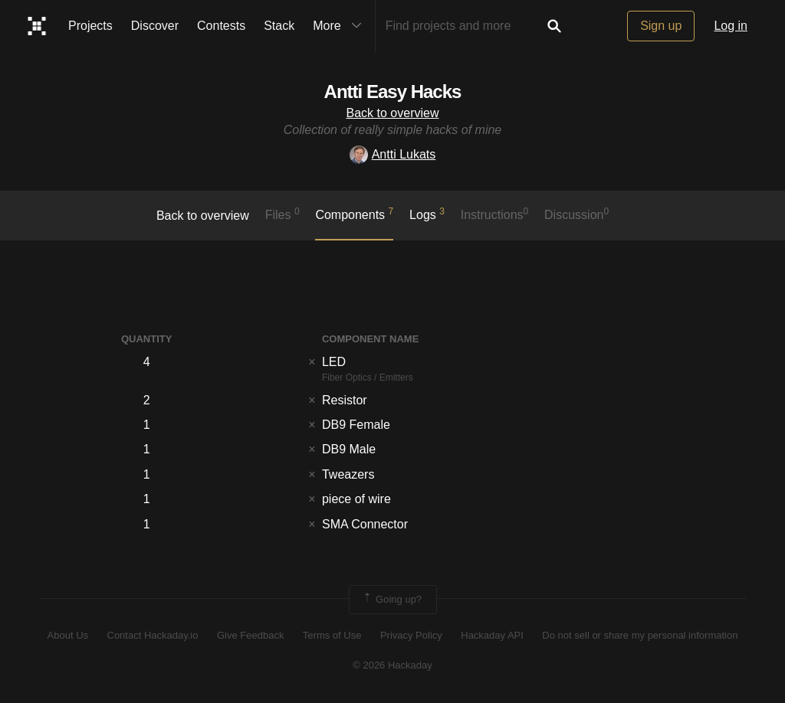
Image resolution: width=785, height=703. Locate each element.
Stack (279, 25)
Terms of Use (332, 635)
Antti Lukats (393, 154)
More (340, 26)
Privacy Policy (411, 635)
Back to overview (393, 112)
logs (427, 213)
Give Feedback (250, 635)
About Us (68, 635)
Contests (221, 25)
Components (354, 213)
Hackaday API (492, 635)
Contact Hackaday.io (153, 635)
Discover (155, 25)
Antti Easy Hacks (392, 91)
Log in (730, 25)
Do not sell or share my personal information (639, 635)
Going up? (391, 599)
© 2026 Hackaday (392, 665)
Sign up (661, 25)
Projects (90, 25)
